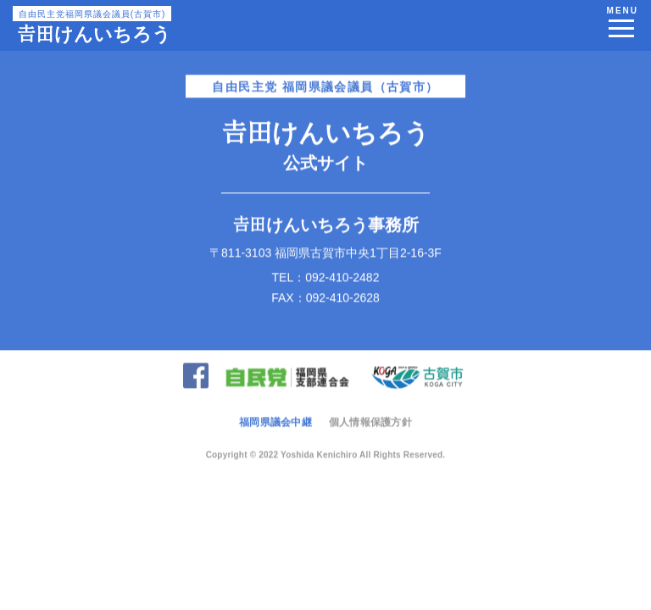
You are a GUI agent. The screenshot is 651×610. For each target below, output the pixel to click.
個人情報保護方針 (370, 420)
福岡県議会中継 (275, 420)
